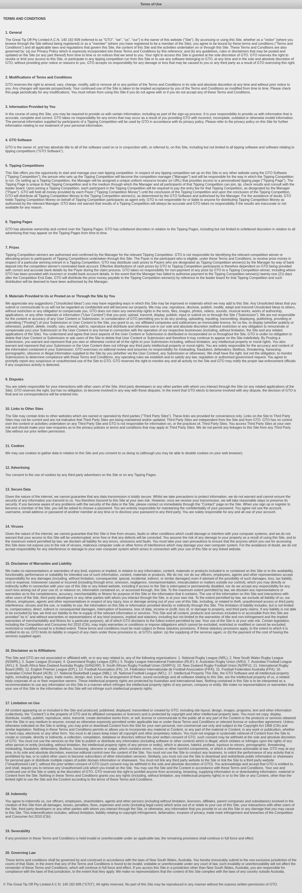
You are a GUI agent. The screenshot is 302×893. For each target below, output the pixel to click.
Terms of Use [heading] (151, 4)
